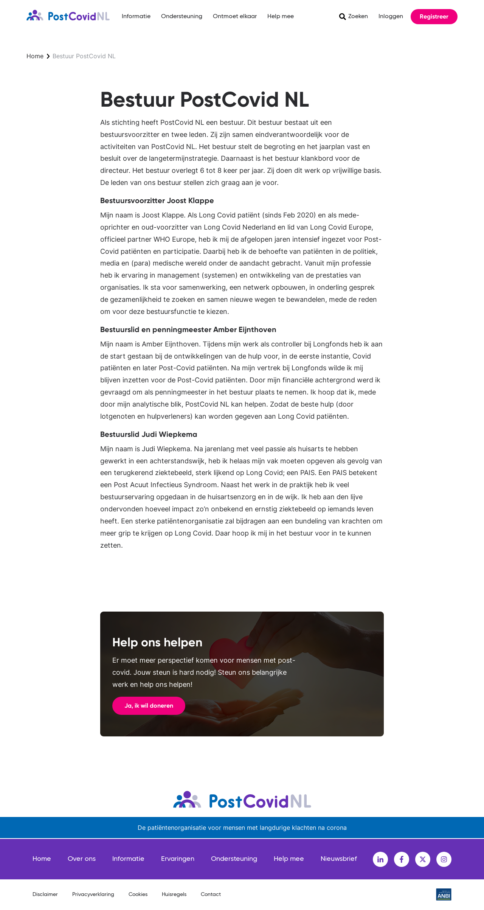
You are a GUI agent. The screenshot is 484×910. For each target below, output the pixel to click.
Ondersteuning (181, 17)
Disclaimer (45, 894)
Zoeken (358, 17)
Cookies (138, 894)
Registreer (434, 16)
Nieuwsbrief (339, 859)
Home (34, 56)
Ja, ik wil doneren (148, 705)
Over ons (82, 859)
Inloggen (391, 17)
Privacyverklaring (93, 894)
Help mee (280, 17)
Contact (211, 894)
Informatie (136, 17)
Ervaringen (177, 859)
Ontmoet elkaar (235, 17)
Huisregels (174, 894)
